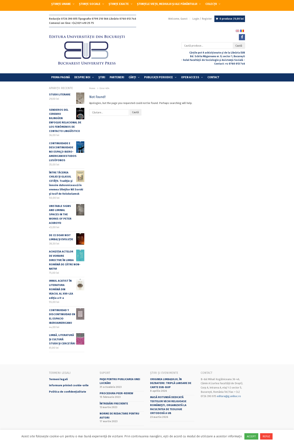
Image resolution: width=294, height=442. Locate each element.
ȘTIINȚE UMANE (61, 4)
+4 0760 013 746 (235, 63)
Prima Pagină (60, 77)
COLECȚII (211, 4)
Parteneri (117, 77)
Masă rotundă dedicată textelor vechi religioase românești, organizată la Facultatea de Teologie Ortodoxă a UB (168, 405)
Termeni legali (58, 379)
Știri (101, 77)
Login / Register (202, 18)
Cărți (132, 77)
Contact (213, 77)
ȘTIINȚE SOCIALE (89, 4)
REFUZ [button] (266, 436)
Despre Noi (82, 77)
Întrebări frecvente (114, 403)
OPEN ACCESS (190, 77)
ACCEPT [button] (251, 436)
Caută (238, 45)
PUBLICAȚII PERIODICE (158, 77)
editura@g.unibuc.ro (229, 396)
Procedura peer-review (116, 393)
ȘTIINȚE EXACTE (119, 4)
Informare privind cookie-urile (69, 385)
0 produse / (231, 19)
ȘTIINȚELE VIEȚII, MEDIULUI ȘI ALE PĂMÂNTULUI (167, 4)
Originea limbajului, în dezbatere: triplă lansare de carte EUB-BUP (170, 383)
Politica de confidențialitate (67, 391)
